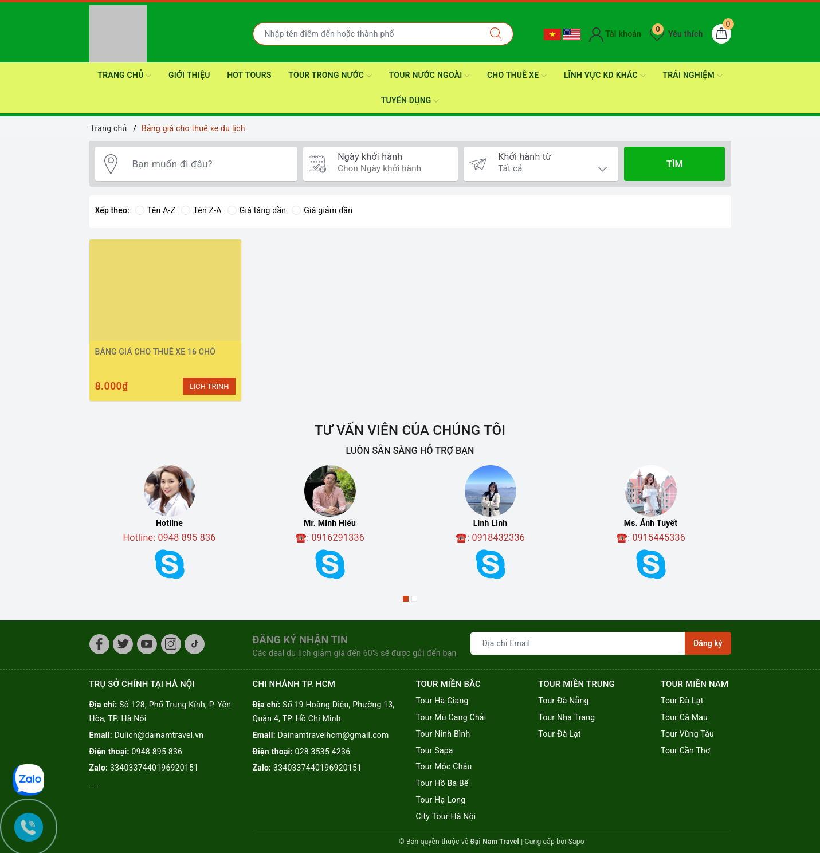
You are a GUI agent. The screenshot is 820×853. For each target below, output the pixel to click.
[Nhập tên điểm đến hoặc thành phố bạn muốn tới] (366, 33)
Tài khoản (615, 33)
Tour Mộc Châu (443, 766)
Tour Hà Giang (441, 700)
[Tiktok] (195, 644)
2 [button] (414, 599)
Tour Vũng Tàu (687, 733)
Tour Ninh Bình (442, 733)
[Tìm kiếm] (495, 33)
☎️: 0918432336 (490, 537)
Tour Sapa (434, 750)
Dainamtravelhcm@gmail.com (333, 735)
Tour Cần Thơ (685, 750)
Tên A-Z (155, 210)
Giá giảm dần (322, 210)
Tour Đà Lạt (559, 733)
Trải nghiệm (692, 75)
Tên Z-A (201, 210)
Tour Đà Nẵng (563, 700)
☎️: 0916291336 (329, 537)
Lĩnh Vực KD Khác (605, 75)
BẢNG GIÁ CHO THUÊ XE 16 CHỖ (155, 351)
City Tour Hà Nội (445, 816)
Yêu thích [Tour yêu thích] (676, 33)
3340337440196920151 (154, 767)
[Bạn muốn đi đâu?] (209, 164)
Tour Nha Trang (566, 717)
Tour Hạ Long (440, 799)
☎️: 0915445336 (650, 537)
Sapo (576, 842)
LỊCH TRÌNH (209, 386)
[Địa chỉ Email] (578, 643)
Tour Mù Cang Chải (450, 717)
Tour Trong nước (330, 75)
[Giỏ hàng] (721, 34)
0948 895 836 (157, 751)
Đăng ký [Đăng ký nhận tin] (707, 643)
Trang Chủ (124, 75)
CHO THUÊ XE (517, 75)
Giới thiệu (189, 75)
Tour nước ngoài (429, 75)
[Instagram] (171, 644)
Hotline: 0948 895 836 (169, 537)
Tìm (674, 164)
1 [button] (406, 599)
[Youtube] (147, 644)
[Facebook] (99, 644)
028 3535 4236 (323, 751)
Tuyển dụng (410, 101)
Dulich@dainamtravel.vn (159, 735)
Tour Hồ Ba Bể (441, 783)
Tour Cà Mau (684, 717)
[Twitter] (123, 644)
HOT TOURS (249, 75)
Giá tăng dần (257, 210)
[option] (169, 526)
